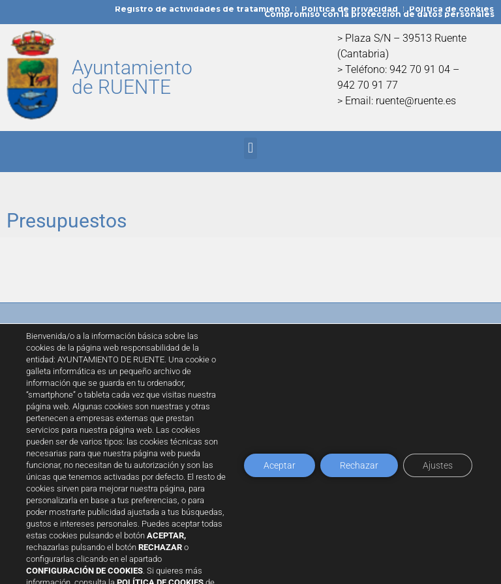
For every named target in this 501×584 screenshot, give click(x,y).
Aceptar (280, 465)
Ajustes (438, 465)
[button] (250, 148)
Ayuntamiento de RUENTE (132, 77)
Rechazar (359, 465)
